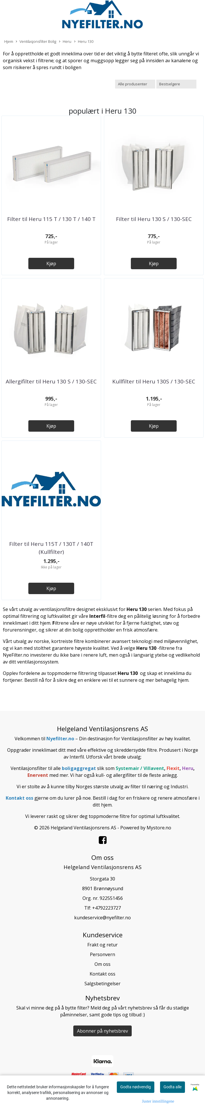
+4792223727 (106, 908)
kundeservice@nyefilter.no (102, 917)
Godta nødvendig (135, 1087)
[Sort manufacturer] (135, 84)
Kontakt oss (102, 974)
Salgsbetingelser (102, 983)
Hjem (8, 41)
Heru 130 (83, 41)
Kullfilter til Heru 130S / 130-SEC (153, 381)
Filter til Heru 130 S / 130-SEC (154, 219)
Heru (65, 41)
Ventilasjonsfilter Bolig (36, 41)
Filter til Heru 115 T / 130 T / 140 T (51, 219)
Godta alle (172, 1087)
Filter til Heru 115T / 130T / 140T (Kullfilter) (51, 548)
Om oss (102, 964)
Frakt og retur (102, 945)
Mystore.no (159, 828)
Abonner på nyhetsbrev (102, 1031)
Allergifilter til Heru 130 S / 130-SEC (51, 381)
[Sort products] (176, 84)
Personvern (102, 954)
